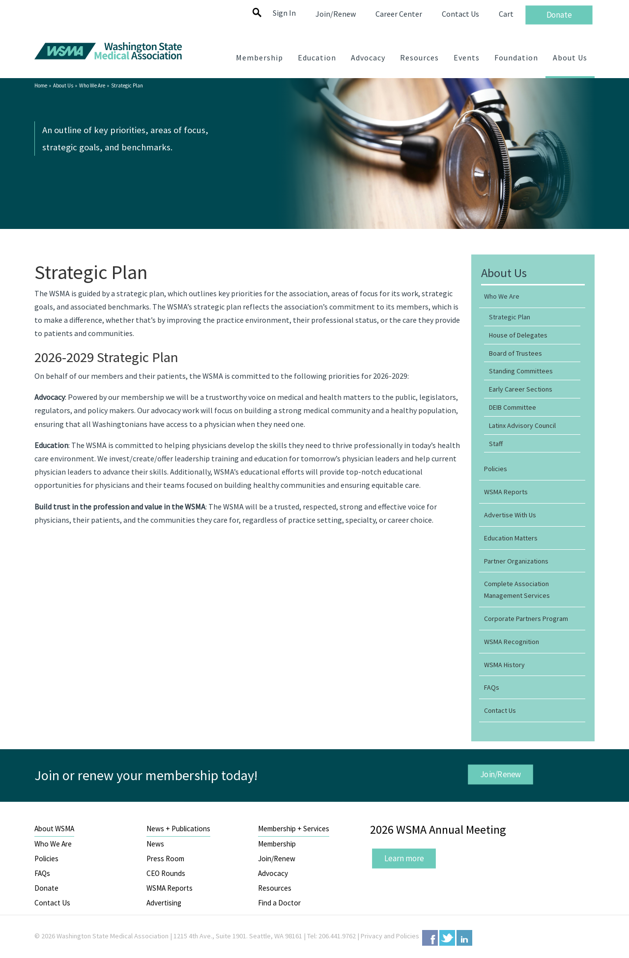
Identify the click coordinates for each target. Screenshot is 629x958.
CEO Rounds (165, 873)
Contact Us (52, 902)
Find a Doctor (279, 902)
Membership (277, 843)
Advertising (163, 902)
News (155, 843)
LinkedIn (464, 938)
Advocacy (273, 873)
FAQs (42, 873)
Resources (274, 888)
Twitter (447, 938)
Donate (46, 888)
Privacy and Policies (390, 935)
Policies (46, 858)
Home (40, 85)
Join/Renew (500, 773)
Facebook (430, 938)
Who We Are (92, 85)
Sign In (284, 13)
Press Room (165, 858)
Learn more (404, 858)
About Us (63, 85)
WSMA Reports (169, 888)
